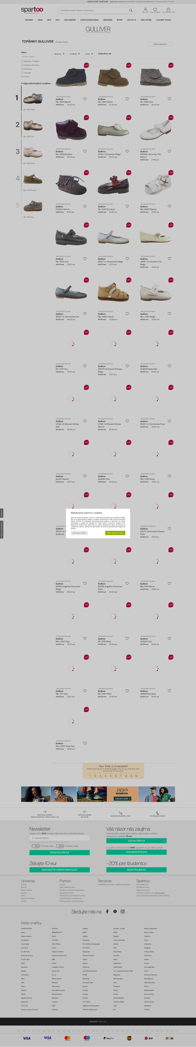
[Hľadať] (130, 10)
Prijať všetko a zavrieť (115, 533)
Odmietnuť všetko (79, 533)
